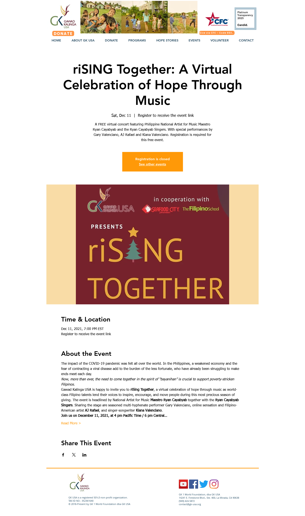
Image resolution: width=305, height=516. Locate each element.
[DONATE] (63, 33)
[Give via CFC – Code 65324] (217, 33)
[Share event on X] (74, 455)
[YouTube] (183, 484)
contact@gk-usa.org (190, 504)
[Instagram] (214, 484)
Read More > (71, 423)
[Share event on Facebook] (63, 455)
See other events (152, 164)
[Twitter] (203, 484)
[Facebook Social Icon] (193, 484)
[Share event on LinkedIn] (84, 455)
